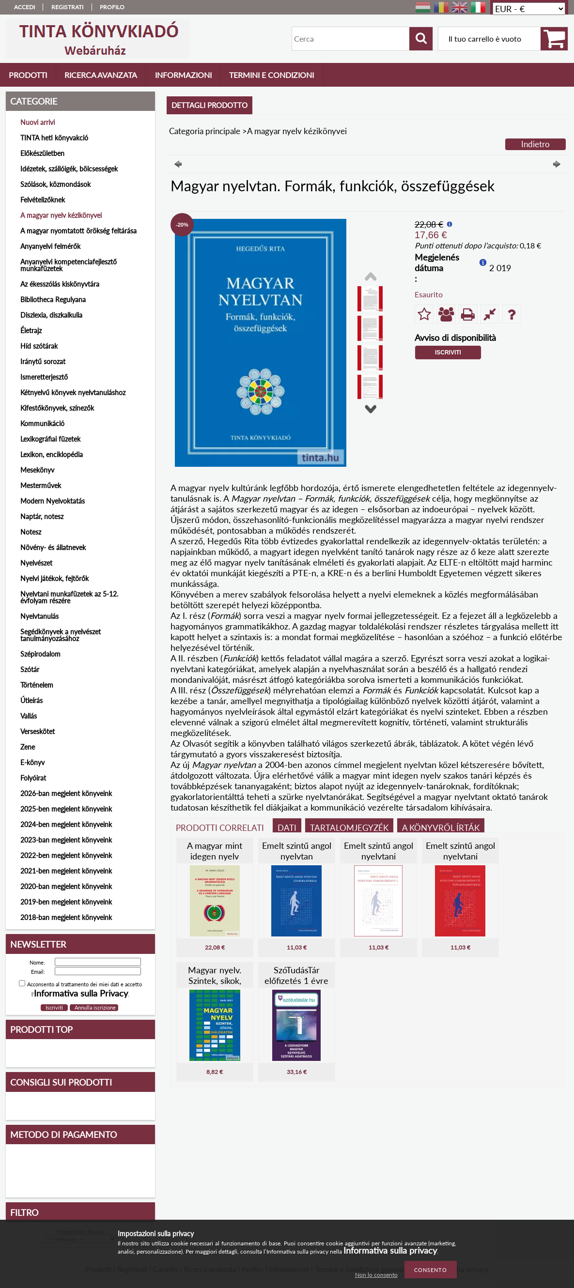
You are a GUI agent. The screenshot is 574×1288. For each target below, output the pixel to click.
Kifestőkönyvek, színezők (57, 408)
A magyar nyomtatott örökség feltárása (78, 231)
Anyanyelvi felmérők (50, 246)
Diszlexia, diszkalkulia (51, 315)
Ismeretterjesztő (44, 377)
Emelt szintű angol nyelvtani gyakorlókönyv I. (378, 856)
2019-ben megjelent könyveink (66, 902)
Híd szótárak (39, 346)
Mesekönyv (37, 470)
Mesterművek (40, 485)
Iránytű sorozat (42, 361)
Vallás (28, 716)
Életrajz (31, 330)
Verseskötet (37, 731)
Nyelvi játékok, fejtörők (54, 578)
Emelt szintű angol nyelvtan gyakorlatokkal (296, 856)
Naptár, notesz (41, 516)
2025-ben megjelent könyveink (66, 809)
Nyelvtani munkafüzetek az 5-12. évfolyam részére (69, 597)
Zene (27, 747)
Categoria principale (204, 131)
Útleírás (31, 700)
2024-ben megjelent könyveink (66, 824)
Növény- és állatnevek (53, 547)
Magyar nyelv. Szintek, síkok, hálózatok (214, 981)
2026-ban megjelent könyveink (66, 793)
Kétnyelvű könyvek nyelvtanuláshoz (72, 392)
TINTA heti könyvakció (54, 138)
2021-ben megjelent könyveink (66, 871)
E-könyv (32, 762)
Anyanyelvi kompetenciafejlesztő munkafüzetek (68, 265)
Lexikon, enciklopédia (51, 454)
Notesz (30, 532)
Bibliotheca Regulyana (53, 299)
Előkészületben (42, 153)
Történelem (36, 685)
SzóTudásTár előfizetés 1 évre (296, 975)
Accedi (24, 7)
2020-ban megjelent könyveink (66, 886)
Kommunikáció (42, 423)
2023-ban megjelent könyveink (66, 840)
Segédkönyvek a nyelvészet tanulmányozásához (60, 635)
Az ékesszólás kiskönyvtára (59, 284)
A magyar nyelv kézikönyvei (61, 215)
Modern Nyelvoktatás (52, 501)
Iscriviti (448, 352)
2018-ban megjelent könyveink (66, 917)
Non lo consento (376, 1274)
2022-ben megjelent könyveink (66, 855)
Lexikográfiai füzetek (50, 439)
